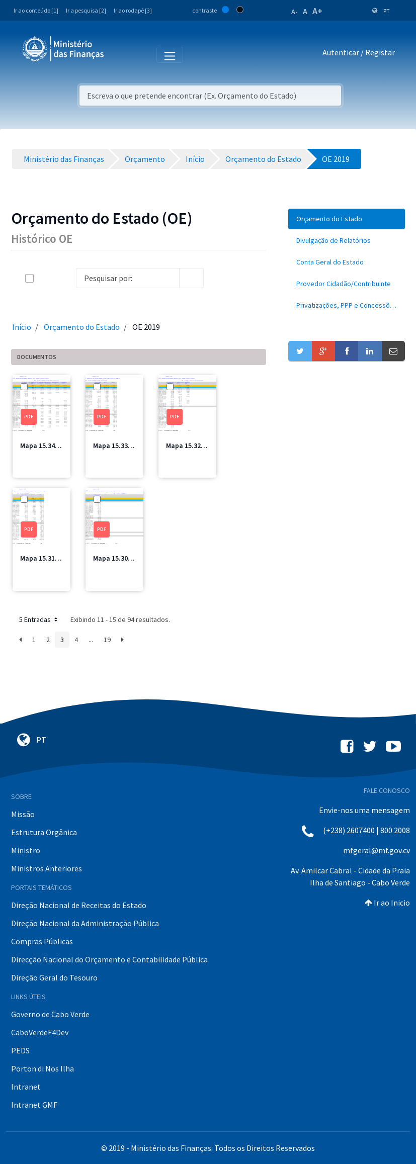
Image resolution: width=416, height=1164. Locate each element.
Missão (23, 814)
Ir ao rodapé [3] (133, 10)
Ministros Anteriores (46, 868)
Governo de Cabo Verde (50, 1014)
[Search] (128, 278)
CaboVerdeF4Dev (39, 1032)
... (91, 639)
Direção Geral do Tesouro (54, 977)
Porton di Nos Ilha (42, 1068)
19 (107, 639)
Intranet (26, 1087)
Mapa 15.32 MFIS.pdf (198, 445)
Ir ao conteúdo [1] (36, 10)
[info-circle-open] (220, 278)
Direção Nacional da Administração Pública (85, 923)
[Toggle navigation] (120, 54)
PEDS (20, 1050)
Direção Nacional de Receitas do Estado (78, 905)
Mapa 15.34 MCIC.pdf (52, 445)
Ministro (25, 850)
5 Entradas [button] (39, 619)
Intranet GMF (34, 1105)
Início (21, 327)
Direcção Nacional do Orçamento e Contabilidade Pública (109, 959)
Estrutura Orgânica (44, 832)
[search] (191, 278)
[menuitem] (346, 219)
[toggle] (46, 278)
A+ (317, 11)
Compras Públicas (42, 941)
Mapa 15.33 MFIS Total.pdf (134, 445)
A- (294, 11)
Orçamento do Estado (82, 327)
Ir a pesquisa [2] (86, 10)
